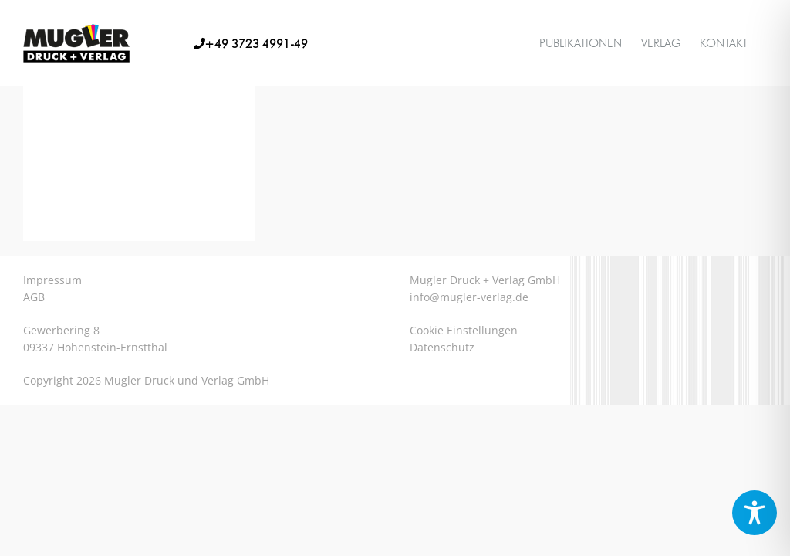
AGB (34, 297)
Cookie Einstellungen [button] (464, 330)
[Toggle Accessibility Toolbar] (754, 513)
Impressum (52, 280)
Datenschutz (442, 347)
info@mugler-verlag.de (469, 297)
